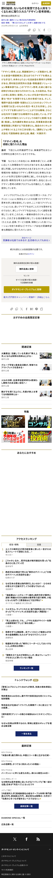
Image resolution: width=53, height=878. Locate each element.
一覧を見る (27, 734)
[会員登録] (46, 3)
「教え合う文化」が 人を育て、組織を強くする (28, 23)
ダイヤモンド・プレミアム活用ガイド (14, 865)
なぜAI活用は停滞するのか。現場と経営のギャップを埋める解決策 (26, 724)
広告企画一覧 (7, 824)
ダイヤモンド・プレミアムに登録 (26, 289)
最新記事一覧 (26, 806)
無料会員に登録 (26, 269)
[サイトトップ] (10, 3)
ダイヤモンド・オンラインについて (15, 849)
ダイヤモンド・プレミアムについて (13, 861)
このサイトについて (8, 856)
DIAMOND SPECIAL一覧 (13, 818)
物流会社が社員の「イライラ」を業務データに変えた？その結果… (26, 706)
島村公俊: (18, 20)
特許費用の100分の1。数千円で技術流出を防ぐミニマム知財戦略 (26, 697)
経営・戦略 (5, 23)
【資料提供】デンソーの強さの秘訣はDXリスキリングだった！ (26, 715)
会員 (39, 544)
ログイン (35, 3)
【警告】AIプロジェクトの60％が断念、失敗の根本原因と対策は (26, 688)
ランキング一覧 (26, 668)
